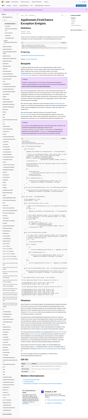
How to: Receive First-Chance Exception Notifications (36, 86)
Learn (22, 15)
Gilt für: (72, 23)
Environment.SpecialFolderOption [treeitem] (10, 210)
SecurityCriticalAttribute (31, 59)
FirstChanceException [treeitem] (10, 23)
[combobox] (9, 17)
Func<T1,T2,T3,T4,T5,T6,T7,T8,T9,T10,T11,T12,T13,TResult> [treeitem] (10, 289)
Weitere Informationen (76, 25)
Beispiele (73, 19)
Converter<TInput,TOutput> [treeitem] (9, 164)
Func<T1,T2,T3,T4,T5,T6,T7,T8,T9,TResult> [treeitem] (10, 272)
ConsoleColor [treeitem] (6, 141)
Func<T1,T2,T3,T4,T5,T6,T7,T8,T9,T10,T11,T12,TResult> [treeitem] (10, 285)
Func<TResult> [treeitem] (6, 243)
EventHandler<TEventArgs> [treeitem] (9, 220)
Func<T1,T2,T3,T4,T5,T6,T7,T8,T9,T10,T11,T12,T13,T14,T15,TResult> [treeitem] (10, 299)
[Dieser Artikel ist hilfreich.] (84, 30)
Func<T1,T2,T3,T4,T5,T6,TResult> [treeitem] (10, 259)
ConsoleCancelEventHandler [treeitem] (9, 139)
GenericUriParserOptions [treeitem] (8, 319)
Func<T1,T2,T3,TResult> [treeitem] (8, 251)
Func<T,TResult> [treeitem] (6, 246)
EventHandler (24, 55)
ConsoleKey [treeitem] (5, 144)
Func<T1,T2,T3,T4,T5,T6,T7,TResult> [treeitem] (10, 264)
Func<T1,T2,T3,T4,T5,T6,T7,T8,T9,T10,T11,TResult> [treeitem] (10, 281)
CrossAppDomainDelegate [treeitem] (8, 167)
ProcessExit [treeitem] (7, 26)
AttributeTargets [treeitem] (6, 99)
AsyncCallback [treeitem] (6, 94)
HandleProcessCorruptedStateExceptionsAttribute (49, 348)
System (28, 31)
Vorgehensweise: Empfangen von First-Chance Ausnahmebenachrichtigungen (42, 383)
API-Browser (32, 15)
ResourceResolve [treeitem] (9, 33)
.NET (26, 15)
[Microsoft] (2, 2)
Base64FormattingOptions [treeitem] (8, 106)
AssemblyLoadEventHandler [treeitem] (9, 91)
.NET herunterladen (81, 5)
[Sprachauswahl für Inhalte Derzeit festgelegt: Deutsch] (5, 417)
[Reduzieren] (17, 14)
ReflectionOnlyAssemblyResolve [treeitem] (11, 29)
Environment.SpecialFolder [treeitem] (8, 208)
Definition (73, 18)
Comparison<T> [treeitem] (6, 131)
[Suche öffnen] (80, 2)
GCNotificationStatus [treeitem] (7, 314)
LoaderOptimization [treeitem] (7, 405)
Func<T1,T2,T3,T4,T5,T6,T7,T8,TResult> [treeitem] (10, 268)
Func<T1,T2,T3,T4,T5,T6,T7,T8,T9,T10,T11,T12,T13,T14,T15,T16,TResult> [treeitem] (10, 305)
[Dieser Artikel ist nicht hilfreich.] (85, 30)
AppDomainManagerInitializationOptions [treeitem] (10, 52)
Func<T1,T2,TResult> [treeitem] (7, 248)
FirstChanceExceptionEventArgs (36, 55)
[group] (44, 47)
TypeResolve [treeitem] (8, 35)
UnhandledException (28, 381)
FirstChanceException (26, 75)
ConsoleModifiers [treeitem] (6, 149)
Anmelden (84, 1)
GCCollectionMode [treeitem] (7, 311)
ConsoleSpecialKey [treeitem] (7, 151)
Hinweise (73, 21)
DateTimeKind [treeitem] (6, 174)
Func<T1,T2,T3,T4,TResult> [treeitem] (9, 253)
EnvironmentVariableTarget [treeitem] (8, 213)
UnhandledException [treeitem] (9, 38)
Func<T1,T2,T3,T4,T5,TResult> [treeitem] (9, 256)
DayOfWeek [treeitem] (5, 180)
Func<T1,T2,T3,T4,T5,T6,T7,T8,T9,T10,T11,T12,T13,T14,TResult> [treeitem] (10, 293)
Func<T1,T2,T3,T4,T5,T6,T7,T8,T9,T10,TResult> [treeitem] (10, 276)
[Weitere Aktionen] (66, 15)
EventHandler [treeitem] (6, 218)
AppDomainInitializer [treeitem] (7, 46)
